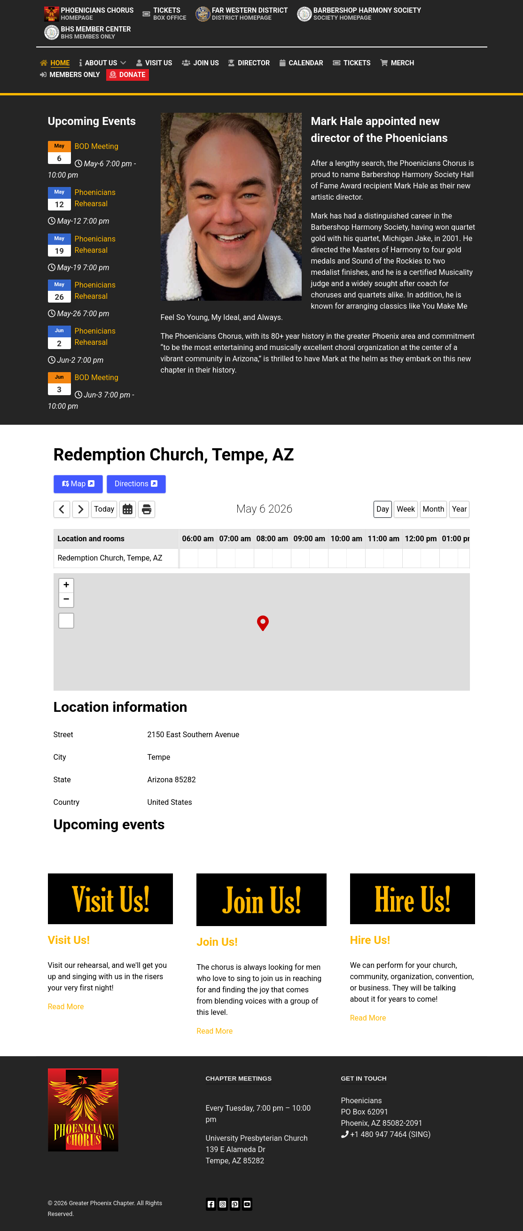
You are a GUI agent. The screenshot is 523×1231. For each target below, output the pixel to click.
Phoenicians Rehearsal (95, 198)
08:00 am (273, 538)
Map (78, 483)
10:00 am (347, 538)
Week (406, 509)
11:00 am (384, 538)
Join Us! (216, 942)
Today (104, 509)
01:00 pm (458, 538)
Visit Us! (69, 940)
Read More (66, 1006)
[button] (263, 623)
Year (459, 509)
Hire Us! (370, 940)
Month (434, 509)
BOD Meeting (96, 146)
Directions (136, 483)
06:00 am (198, 538)
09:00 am (310, 538)
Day (382, 509)
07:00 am (235, 538)
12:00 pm (421, 538)
